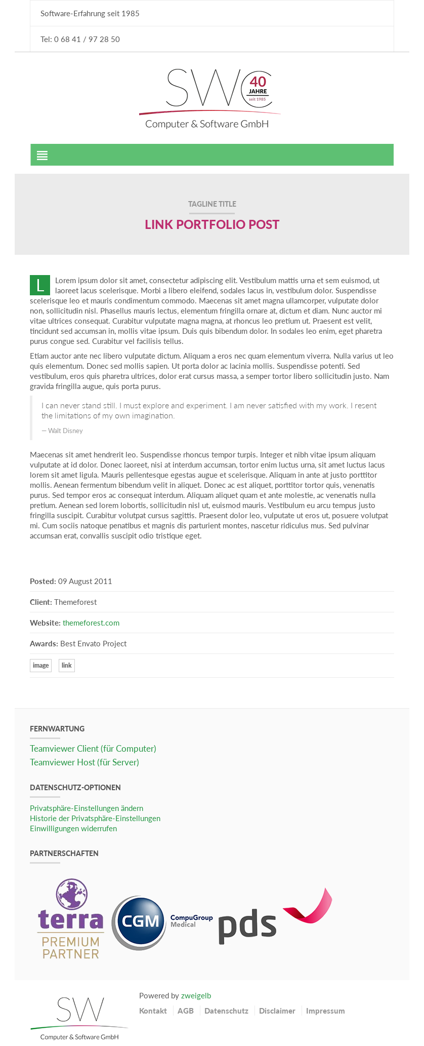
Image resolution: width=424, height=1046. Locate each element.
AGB (186, 1010)
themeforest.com (91, 622)
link (67, 665)
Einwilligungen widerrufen (73, 828)
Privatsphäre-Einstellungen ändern (86, 807)
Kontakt (153, 1010)
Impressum (325, 1010)
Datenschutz (226, 1010)
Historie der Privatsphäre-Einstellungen (95, 818)
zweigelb (196, 995)
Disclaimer (277, 1010)
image (41, 665)
